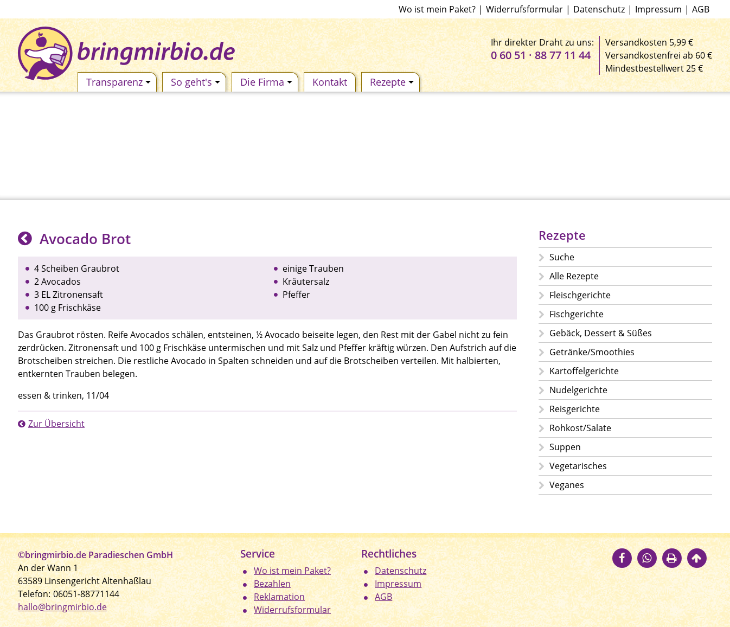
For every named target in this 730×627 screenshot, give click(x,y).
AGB (700, 9)
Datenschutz (599, 9)
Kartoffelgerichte (584, 371)
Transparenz (118, 81)
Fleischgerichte (580, 295)
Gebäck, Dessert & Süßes (600, 333)
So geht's (195, 81)
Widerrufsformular (524, 9)
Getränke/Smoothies (592, 352)
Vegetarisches (578, 466)
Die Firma (266, 81)
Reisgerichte (574, 409)
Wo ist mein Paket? (437, 9)
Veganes (566, 485)
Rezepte (392, 81)
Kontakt (329, 81)
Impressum (658, 9)
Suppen (565, 447)
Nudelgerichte (578, 390)
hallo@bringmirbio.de (62, 607)
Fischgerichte (576, 314)
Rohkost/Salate (580, 428)
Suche (561, 257)
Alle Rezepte (574, 276)
